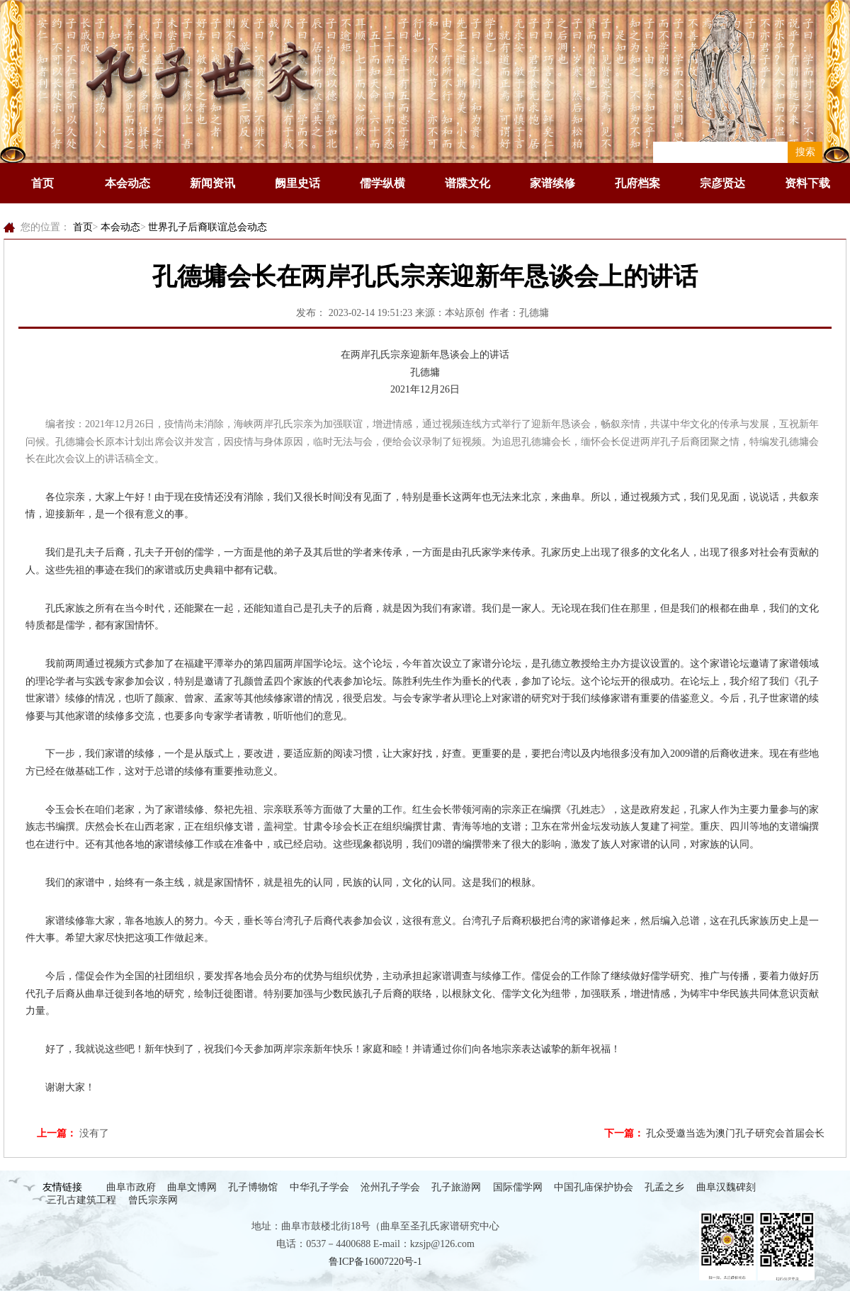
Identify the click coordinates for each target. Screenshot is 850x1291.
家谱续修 (552, 183)
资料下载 (807, 183)
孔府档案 (637, 183)
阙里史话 (297, 183)
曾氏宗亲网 (153, 1200)
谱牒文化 (467, 183)
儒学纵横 (382, 183)
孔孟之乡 (664, 1187)
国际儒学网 (518, 1187)
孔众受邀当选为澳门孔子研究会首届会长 (735, 1133)
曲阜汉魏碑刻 (726, 1187)
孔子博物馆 (253, 1187)
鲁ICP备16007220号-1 (375, 1261)
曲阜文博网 (192, 1187)
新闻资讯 (212, 183)
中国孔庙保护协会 (593, 1187)
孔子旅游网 (456, 1187)
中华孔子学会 (319, 1187)
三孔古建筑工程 (81, 1200)
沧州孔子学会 (390, 1187)
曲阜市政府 (131, 1187)
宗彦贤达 (722, 183)
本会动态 (127, 183)
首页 (42, 183)
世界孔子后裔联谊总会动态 (207, 227)
